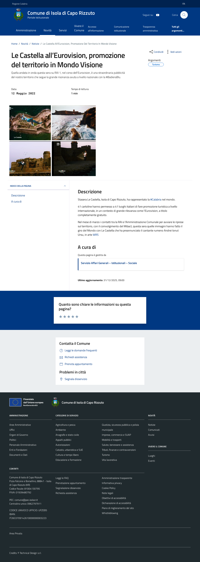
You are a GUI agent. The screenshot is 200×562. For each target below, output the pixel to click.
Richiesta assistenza (66, 493)
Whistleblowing (110, 513)
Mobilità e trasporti (111, 440)
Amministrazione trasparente (117, 478)
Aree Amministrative (20, 425)
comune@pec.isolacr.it (26, 500)
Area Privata (15, 533)
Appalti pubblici (63, 440)
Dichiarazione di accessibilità (116, 503)
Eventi (151, 461)
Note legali (107, 493)
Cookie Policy (108, 488)
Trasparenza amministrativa (150, 28)
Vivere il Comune (79, 28)
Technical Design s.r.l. (30, 553)
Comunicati (154, 430)
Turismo (106, 455)
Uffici (12, 430)
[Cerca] (184, 15)
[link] (96, 235)
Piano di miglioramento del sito (118, 508)
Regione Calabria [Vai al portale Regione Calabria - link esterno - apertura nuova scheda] (19, 3)
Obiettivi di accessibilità (114, 498)
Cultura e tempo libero (67, 455)
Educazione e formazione (68, 460)
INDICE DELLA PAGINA (38, 186)
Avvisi (151, 435)
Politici (12, 440)
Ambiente (61, 430)
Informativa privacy (112, 483)
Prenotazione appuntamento (70, 483)
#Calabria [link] (155, 199)
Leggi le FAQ (62, 478)
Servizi (63, 30)
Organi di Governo (18, 435)
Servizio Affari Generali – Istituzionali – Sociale (109, 263)
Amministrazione (26, 30)
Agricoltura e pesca (65, 425)
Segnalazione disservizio (68, 488)
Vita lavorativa (109, 460)
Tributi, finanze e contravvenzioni (119, 450)
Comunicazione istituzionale (121, 28)
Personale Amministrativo (22, 445)
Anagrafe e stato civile (67, 435)
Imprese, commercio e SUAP (116, 435)
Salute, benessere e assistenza (118, 445)
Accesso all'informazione (96, 28)
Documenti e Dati (18, 455)
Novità (47, 30)
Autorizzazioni (63, 445)
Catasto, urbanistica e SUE (69, 450)
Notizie (151, 425)
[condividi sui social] (156, 51)
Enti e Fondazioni (18, 450)
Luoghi (151, 456)
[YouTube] (156, 15)
